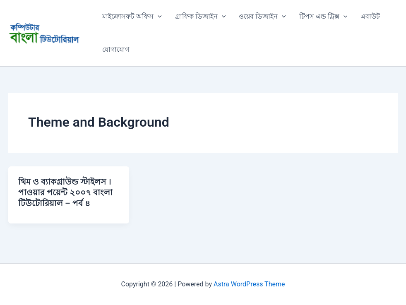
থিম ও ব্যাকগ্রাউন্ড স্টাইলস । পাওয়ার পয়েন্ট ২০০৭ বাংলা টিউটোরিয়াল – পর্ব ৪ (65, 192)
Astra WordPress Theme (249, 284)
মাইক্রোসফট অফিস (132, 16)
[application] (158, 16)
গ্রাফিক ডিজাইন (200, 16)
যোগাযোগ (115, 49)
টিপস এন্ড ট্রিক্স (323, 16)
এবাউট (370, 16)
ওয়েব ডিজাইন (262, 16)
